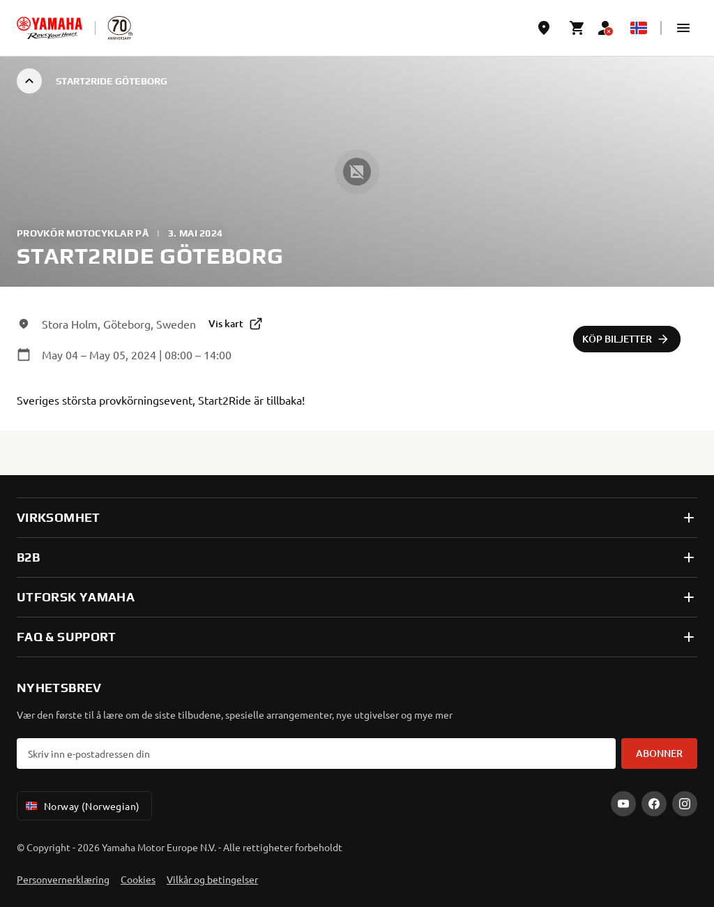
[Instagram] (684, 803)
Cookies (138, 879)
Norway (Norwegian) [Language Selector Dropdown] (81, 805)
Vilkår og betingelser (212, 879)
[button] (683, 28)
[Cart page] (577, 28)
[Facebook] (654, 803)
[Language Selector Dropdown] (639, 28)
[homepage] (49, 27)
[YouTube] (623, 803)
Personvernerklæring (63, 879)
